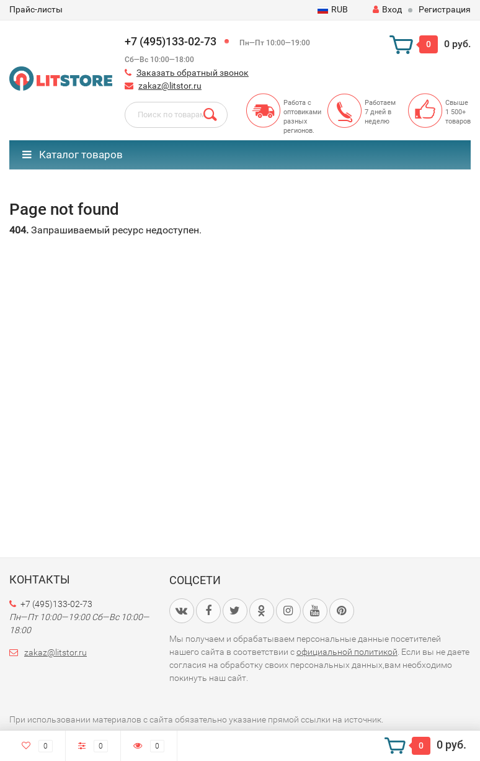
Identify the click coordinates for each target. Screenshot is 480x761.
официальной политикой (347, 652)
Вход (387, 9)
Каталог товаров (72, 154)
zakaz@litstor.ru (170, 86)
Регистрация (445, 9)
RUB (333, 9)
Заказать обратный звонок (192, 73)
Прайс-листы (36, 9)
